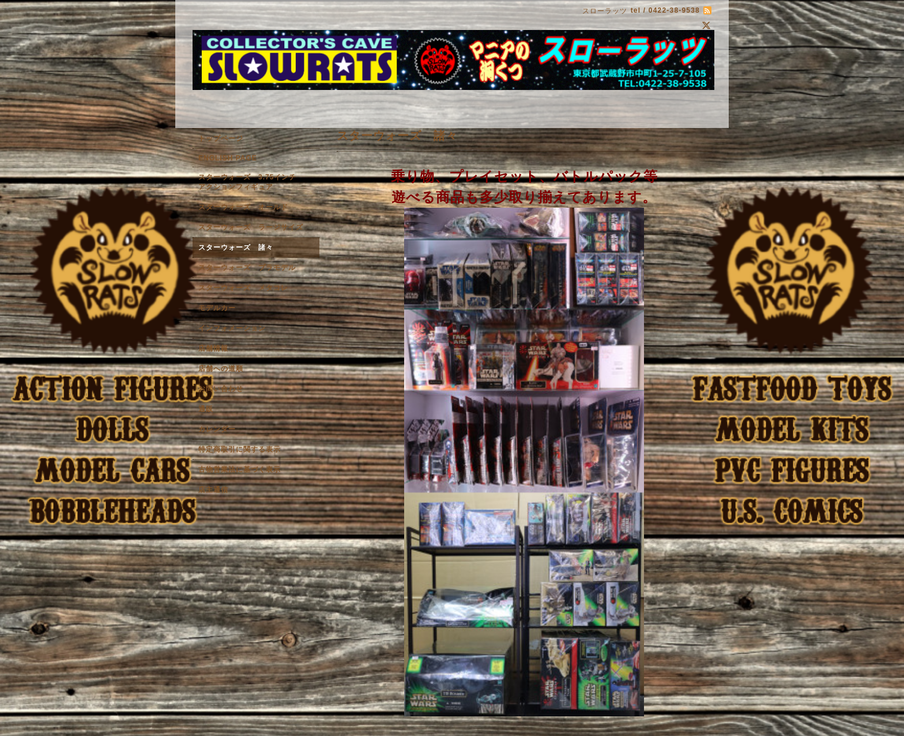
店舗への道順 (220, 369)
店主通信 (213, 490)
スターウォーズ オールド (243, 207)
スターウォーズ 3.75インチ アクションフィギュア (254, 182)
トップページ (220, 138)
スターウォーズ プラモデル (247, 268)
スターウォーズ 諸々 (235, 247)
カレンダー (217, 429)
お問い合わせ (220, 389)
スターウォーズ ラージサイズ (250, 227)
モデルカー (217, 308)
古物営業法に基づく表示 (239, 469)
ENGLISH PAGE (227, 158)
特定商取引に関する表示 (239, 449)
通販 (205, 409)
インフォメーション (232, 328)
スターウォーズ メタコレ (243, 288)
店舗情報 (213, 348)
